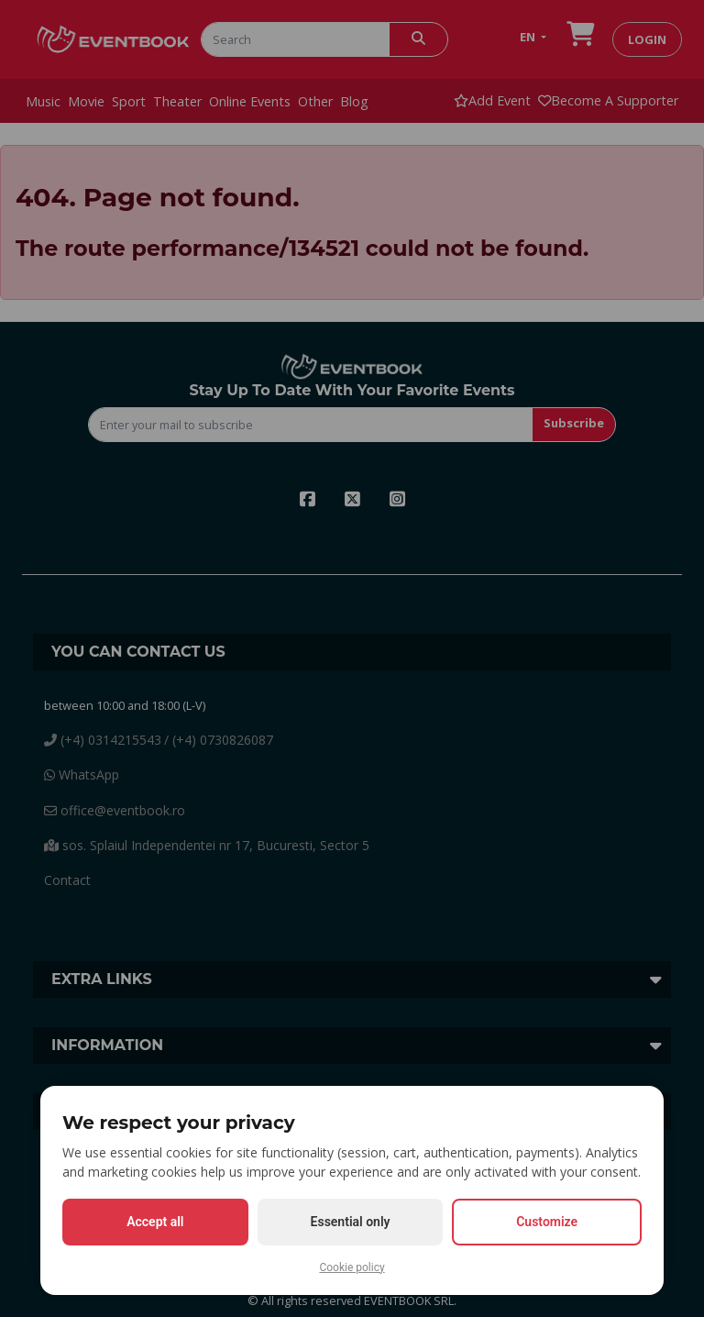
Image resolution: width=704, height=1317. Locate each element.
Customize (547, 1221)
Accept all (154, 1221)
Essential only (350, 1221)
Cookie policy (351, 1267)
